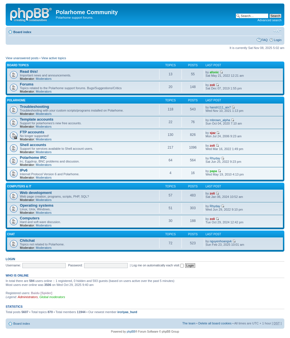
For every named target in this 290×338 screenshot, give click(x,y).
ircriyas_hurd (127, 312)
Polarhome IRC (33, 157)
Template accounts (36, 119)
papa (213, 171)
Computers (30, 218)
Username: (13, 265)
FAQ (264, 40)
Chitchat (27, 240)
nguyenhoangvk (221, 241)
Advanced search (269, 20)
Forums (26, 84)
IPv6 (23, 170)
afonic (214, 72)
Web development (36, 193)
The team (188, 323)
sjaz (213, 132)
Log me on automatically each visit (158, 265)
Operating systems (37, 205)
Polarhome (16, 100)
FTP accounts (32, 132)
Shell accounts (33, 145)
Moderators (44, 78)
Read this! (29, 71)
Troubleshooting (34, 106)
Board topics (18, 65)
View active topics (53, 58)
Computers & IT (19, 186)
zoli (212, 85)
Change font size (277, 30)
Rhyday (215, 158)
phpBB (131, 331)
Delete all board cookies (214, 323)
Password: (75, 265)
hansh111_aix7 (220, 107)
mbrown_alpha (220, 120)
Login (278, 40)
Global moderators (52, 297)
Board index (22, 32)
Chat (11, 234)
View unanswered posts (22, 58)
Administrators (28, 297)
